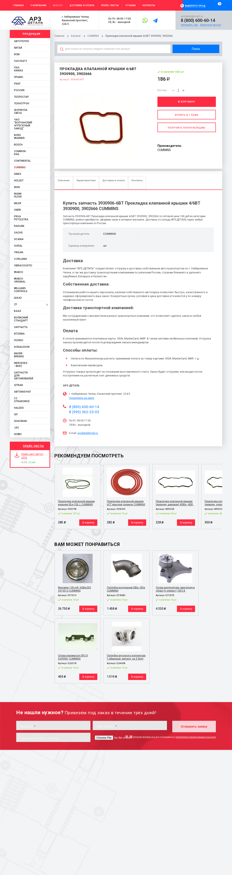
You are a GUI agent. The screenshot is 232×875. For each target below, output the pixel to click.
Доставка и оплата (113, 180)
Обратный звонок (210, 25)
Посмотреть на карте (81, 398)
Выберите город (195, 6)
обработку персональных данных (195, 737)
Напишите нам (189, 25)
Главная (59, 35)
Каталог (76, 35)
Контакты (137, 180)
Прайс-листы (33, 446)
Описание (64, 180)
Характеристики (86, 180)
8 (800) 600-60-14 (198, 20)
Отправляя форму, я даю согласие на (172, 737)
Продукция (31, 34)
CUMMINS (93, 35)
